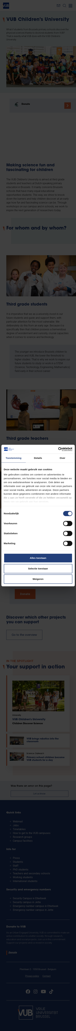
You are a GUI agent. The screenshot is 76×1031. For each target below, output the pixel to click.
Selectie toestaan (38, 568)
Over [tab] (62, 458)
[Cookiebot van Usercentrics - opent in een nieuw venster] (58, 449)
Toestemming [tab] (14, 458)
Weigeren (38, 579)
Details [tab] (38, 458)
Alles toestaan (38, 558)
